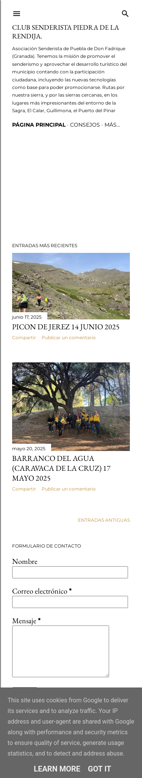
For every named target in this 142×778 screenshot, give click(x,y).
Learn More (57, 768)
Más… (112, 124)
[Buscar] (125, 12)
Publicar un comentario (69, 337)
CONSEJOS (85, 124)
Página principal (39, 124)
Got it (99, 768)
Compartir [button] (24, 337)
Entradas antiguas (104, 520)
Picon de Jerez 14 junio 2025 (66, 327)
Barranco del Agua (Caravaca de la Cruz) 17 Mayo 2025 (61, 468)
